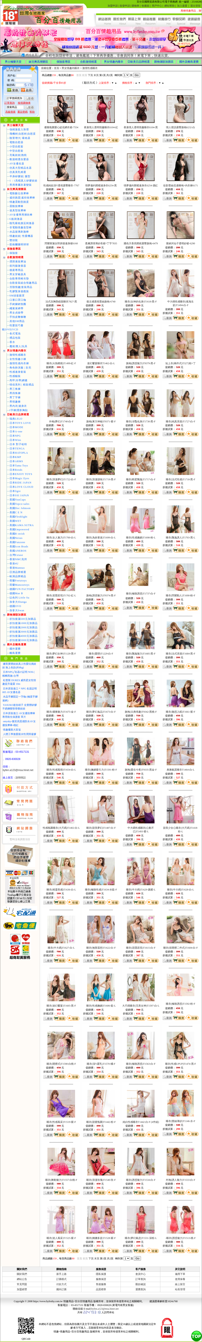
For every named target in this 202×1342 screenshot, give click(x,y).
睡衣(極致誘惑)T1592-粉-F (180, 1003)
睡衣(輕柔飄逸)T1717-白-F (140, 479)
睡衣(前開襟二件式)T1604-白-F (180, 947)
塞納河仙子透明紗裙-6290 (180, 243)
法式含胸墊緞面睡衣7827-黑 (61, 301)
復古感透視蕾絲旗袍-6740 (101, 301)
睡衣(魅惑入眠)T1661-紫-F (180, 711)
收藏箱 (145, 5)
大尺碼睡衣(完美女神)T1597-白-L (140, 1005)
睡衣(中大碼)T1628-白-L (180, 889)
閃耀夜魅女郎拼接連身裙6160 (61, 243)
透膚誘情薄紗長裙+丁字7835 (101, 243)
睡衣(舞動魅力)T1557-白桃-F (61, 1179)
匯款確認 (140, 1284)
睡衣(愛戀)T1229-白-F (101, 653)
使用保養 (180, 1279)
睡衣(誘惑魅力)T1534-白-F (140, 1179)
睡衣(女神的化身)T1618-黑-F (141, 301)
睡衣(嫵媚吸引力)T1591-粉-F (101, 769)
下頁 (90, 75)
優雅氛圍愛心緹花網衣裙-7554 (61, 127)
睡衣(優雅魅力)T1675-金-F (61, 711)
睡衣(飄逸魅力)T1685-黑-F (140, 653)
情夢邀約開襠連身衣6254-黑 (101, 185)
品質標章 (101, 1289)
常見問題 (22, 1284)
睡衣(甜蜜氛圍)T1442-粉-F (101, 1121)
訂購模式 (61, 1279)
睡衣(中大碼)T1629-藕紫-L (141, 889)
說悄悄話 (21, 777)
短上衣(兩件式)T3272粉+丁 (180, 363)
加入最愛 (182, 5)
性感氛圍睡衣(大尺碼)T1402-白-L (61, 827)
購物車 (135, 5)
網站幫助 (169, 5)
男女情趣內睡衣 (71, 68)
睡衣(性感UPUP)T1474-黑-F (180, 1063)
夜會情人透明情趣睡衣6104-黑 (141, 127)
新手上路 (61, 1274)
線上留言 (180, 1284)
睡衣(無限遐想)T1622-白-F (101, 947)
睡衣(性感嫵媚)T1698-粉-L (141, 537)
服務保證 (101, 1279)
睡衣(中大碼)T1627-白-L (61, 947)
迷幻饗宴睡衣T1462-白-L (101, 363)
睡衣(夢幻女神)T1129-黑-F (61, 653)
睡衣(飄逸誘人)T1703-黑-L (180, 537)
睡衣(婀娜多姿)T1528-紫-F (101, 1238)
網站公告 (22, 1279)
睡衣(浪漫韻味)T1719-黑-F (101, 479)
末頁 (96, 75)
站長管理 (180, 1289)
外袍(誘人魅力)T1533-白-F (180, 1179)
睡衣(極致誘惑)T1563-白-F (140, 1063)
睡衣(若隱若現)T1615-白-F (140, 947)
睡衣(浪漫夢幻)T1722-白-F (61, 479)
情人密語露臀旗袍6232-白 (180, 127)
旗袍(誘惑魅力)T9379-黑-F (140, 363)
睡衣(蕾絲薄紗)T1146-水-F (180, 1121)
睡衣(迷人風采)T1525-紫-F (61, 1238)
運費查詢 (140, 1289)
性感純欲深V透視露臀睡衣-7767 (61, 185)
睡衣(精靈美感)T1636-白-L (61, 889)
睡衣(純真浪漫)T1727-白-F (180, 421)
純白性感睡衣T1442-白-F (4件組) (141, 1121)
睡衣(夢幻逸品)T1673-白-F (101, 711)
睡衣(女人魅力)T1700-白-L (61, 537)
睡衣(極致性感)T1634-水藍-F (101, 889)
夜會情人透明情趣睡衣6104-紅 (101, 127)
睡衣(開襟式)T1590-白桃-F (61, 1063)
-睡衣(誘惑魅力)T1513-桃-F (180, 1238)
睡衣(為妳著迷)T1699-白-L (101, 537)
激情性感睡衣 (90, 68)
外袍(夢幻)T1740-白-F (61, 421)
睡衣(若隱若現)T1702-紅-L (61, 595)
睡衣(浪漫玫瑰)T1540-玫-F (101, 1179)
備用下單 (180, 1274)
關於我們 (22, 1274)
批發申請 (125, 5)
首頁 (56, 68)
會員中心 (140, 1274)
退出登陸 (195, 5)
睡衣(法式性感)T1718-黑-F (180, 479)
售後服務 (101, 1284)
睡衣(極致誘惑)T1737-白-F (140, 593)
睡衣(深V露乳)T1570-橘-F (101, 1063)
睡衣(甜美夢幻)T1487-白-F (101, 827)
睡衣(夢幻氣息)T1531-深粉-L (141, 1238)
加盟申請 (113, 5)
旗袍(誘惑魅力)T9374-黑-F (101, 595)
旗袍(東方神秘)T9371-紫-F (101, 421)
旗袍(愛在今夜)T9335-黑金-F (141, 769)
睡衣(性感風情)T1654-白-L (61, 769)
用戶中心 (157, 5)
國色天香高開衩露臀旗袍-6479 (141, 243)
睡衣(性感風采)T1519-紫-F (61, 1121)
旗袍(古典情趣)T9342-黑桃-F (141, 711)
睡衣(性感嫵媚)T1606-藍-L (101, 1005)
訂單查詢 (140, 1279)
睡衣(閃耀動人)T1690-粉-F (180, 595)
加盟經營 (22, 1289)
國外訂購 (61, 1289)
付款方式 (61, 1284)
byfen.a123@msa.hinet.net (18, 770)
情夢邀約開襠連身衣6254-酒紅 (141, 185)
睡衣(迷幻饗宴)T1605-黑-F (61, 1005)
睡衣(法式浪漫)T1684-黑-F (180, 653)
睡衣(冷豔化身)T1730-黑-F (140, 421)
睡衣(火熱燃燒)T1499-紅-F (61, 363)
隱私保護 (101, 1274)
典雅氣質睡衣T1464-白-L (181, 769)
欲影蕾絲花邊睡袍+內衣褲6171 (180, 185)
